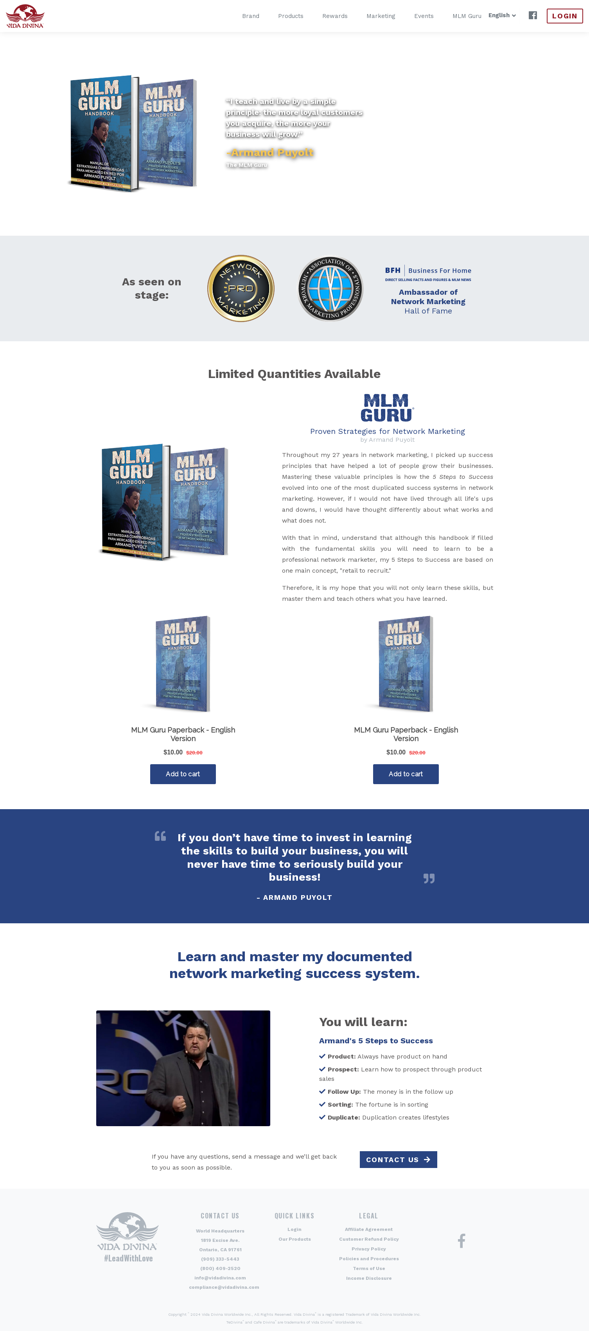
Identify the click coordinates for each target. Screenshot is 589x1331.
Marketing (368, 16)
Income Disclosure (369, 1278)
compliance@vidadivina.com (224, 1287)
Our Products (294, 1239)
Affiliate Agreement (369, 1229)
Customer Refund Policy (369, 1239)
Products (278, 16)
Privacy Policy (369, 1249)
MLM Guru (454, 16)
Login (565, 16)
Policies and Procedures (369, 1258)
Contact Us (392, 1159)
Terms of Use (369, 1268)
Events (412, 16)
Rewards (323, 16)
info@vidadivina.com (220, 1278)
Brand (238, 16)
